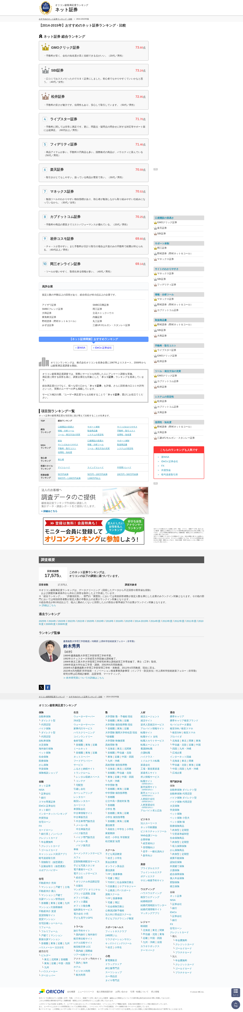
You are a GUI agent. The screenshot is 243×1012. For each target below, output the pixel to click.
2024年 (52, 621)
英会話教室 (111, 862)
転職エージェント (150, 744)
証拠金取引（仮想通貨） (54, 866)
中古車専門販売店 (85, 821)
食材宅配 (78, 740)
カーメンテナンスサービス (88, 853)
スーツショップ (113, 972)
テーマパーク (148, 950)
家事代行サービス (83, 728)
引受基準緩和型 (180, 834)
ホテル (77, 966)
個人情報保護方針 (105, 992)
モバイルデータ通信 (180, 724)
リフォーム (45, 927)
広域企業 (177, 752)
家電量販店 (111, 960)
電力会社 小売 (81, 913)
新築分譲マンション (49, 939)
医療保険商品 (177, 826)
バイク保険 (45, 728)
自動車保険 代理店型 (181, 793)
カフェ (77, 857)
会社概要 (71, 992)
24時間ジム (111, 935)
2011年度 (191, 621)
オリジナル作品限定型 (88, 881)
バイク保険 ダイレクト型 (183, 797)
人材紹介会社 (148, 799)
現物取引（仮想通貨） (53, 862)
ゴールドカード (49, 850)
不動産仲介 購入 (47, 891)
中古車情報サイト (83, 813)
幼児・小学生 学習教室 (117, 837)
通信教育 (110, 825)
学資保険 (43, 768)
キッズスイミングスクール (118, 943)
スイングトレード (95, 467)
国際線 (88, 950)
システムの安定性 (95, 434)
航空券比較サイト (83, 938)
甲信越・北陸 (124, 752)
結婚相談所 (146, 901)
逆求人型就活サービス (152, 724)
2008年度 (63, 624)
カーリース (79, 805)
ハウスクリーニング (84, 732)
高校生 (111, 829)
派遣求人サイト (149, 772)
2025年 (42, 621)
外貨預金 (166, 470)
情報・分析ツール (66, 431)
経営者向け (149, 843)
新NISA (81, 347)
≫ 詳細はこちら (47, 605)
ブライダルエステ (150, 868)
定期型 (185, 830)
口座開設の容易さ (66, 427)
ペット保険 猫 (177, 821)
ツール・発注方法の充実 (69, 434)
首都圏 (44, 903)
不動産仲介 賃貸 (47, 911)
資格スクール (112, 894)
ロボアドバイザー (48, 870)
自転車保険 (45, 740)
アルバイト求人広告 (151, 810)
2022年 (71, 621)
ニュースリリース (86, 992)
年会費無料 (47, 842)
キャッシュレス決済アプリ (53, 854)
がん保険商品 (177, 850)
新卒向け (147, 855)
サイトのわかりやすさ (127, 427)
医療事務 (117, 874)
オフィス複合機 (82, 905)
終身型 (175, 830)
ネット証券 (45, 785)
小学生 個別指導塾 (115, 817)
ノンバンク (56, 834)
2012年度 (179, 621)
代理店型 (46, 724)
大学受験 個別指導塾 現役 (119, 724)
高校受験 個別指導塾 (116, 764)
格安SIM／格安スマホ (181, 728)
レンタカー (79, 797)
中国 (198, 744)
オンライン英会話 (114, 866)
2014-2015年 (141, 621)
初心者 (61, 459)
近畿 (60, 903)
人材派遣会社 (148, 805)
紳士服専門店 (112, 968)
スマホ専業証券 (47, 801)
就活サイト (146, 720)
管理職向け (149, 847)
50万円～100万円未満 (97, 474)
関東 (161, 930)
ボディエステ (148, 876)
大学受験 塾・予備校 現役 (119, 716)
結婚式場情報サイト (151, 909)
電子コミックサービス (85, 873)
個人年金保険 (177, 878)
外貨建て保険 (177, 866)
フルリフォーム (49, 931)
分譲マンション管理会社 (52, 899)
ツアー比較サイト (83, 954)
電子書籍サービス (83, 869)
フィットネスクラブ (116, 931)
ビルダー (46, 955)
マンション (47, 887)
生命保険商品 (177, 838)
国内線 (79, 950)
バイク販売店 (81, 833)
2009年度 (51, 624)
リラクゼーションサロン (118, 939)
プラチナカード (183, 952)
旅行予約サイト (82, 930)
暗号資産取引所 (169, 474)
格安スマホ (189, 732)
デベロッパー (48, 975)
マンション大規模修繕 (50, 907)
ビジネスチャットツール (154, 831)
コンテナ (80, 781)
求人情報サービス (150, 776)
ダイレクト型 (48, 720)
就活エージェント (150, 716)
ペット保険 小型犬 (180, 817)
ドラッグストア (113, 964)
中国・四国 (64, 963)
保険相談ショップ (48, 772)
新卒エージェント (150, 794)
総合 (60, 441)
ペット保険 (45, 752)
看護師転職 (146, 748)
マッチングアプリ (150, 913)
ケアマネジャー (127, 886)
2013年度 (167, 621)
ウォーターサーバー (84, 716)
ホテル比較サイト (83, 942)
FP (109, 874)
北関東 (54, 959)
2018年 (110, 621)
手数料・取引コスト (126, 431)
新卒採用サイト (149, 788)
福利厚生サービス (83, 909)
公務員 (111, 890)
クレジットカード (48, 838)
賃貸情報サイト (47, 915)
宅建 (110, 878)
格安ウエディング (150, 897)
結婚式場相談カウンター (154, 905)
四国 (174, 748)
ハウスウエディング (151, 893)
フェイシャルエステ (151, 872)
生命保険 (43, 756)
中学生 (120, 829)
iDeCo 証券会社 (103, 347)
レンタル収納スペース (88, 776)
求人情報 (155, 992)
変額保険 (174, 882)
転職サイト (146, 732)
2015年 (129, 621)
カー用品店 (111, 976)
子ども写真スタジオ (84, 865)
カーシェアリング (83, 793)
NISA (41, 789)
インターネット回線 (180, 756)
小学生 (130, 829)
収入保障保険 (179, 846)
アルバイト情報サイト (152, 728)
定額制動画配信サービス (87, 861)
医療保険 (43, 760)
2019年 (100, 621)
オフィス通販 (81, 901)
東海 (53, 903)
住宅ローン (45, 821)
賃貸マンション (47, 919)
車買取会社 (79, 809)
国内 (78, 962)
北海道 (111, 748)
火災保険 (43, 744)
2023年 (62, 621)
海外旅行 (92, 934)
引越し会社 (79, 789)
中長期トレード (124, 467)
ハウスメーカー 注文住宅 (51, 947)
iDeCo (173, 912)
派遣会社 (145, 764)
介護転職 (145, 752)
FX (162, 465)
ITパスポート (124, 890)
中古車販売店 (81, 817)
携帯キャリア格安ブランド (184, 720)
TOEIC (111, 882)
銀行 (43, 797)
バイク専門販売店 (85, 837)
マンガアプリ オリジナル (87, 889)
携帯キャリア (177, 716)
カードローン (46, 830)
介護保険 (174, 870)
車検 (76, 849)
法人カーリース (149, 823)
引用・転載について (139, 992)
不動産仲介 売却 (47, 883)
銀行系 (44, 834)
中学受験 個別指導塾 (116, 793)
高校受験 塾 (111, 744)
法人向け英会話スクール (118, 914)
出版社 (79, 885)
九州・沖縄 (113, 760)
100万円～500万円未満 (127, 474)
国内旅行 (80, 934)
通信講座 (110, 870)
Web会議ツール (149, 835)
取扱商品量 (92, 431)
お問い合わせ (121, 992)
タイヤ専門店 (112, 980)
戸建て (58, 887)
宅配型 (79, 785)
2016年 (119, 621)
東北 (46, 959)
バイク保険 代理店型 (181, 801)
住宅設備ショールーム (50, 923)
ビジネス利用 (83, 971)
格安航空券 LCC (82, 946)
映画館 (144, 926)
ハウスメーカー (49, 971)
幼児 (110, 858)
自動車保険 (45, 716)
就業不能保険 (177, 858)
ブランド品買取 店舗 (85, 893)
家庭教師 (110, 833)
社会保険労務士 (125, 882)
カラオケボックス (150, 946)
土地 (67, 887)
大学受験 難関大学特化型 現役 (121, 732)
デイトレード (64, 467)
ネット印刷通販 (149, 827)
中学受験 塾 (111, 785)
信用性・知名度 (124, 434)
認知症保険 (176, 862)
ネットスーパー (82, 756)
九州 (67, 903)
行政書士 (112, 886)
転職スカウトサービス (152, 740)
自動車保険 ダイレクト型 (183, 789)
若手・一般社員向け (153, 851)
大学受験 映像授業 (115, 740)
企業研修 (145, 839)
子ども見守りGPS (83, 917)
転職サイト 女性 (149, 736)
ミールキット (81, 748)
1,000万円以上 (94, 478)
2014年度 (155, 621)
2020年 (90, 621)
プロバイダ (176, 736)
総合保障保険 (177, 874)
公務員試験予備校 (114, 910)
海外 (85, 962)
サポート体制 (93, 427)
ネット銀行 (45, 809)
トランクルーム (82, 772)
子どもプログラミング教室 (119, 918)
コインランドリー (83, 736)
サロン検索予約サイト (152, 880)
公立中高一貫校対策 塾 (117, 801)
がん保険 (43, 764)
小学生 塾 (110, 809)
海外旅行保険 (46, 748)
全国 (159, 942)
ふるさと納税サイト (84, 768)
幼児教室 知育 (112, 841)
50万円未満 (63, 474)
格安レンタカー (82, 801)
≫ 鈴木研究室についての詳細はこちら (83, 677)
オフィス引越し (82, 897)
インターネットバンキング (53, 813)
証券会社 (46, 793)
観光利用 (80, 974)
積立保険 (174, 886)
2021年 (81, 621)
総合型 (79, 877)
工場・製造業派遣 (150, 768)
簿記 (117, 878)
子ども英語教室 (113, 854)
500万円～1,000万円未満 (69, 478)
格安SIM (176, 732)
